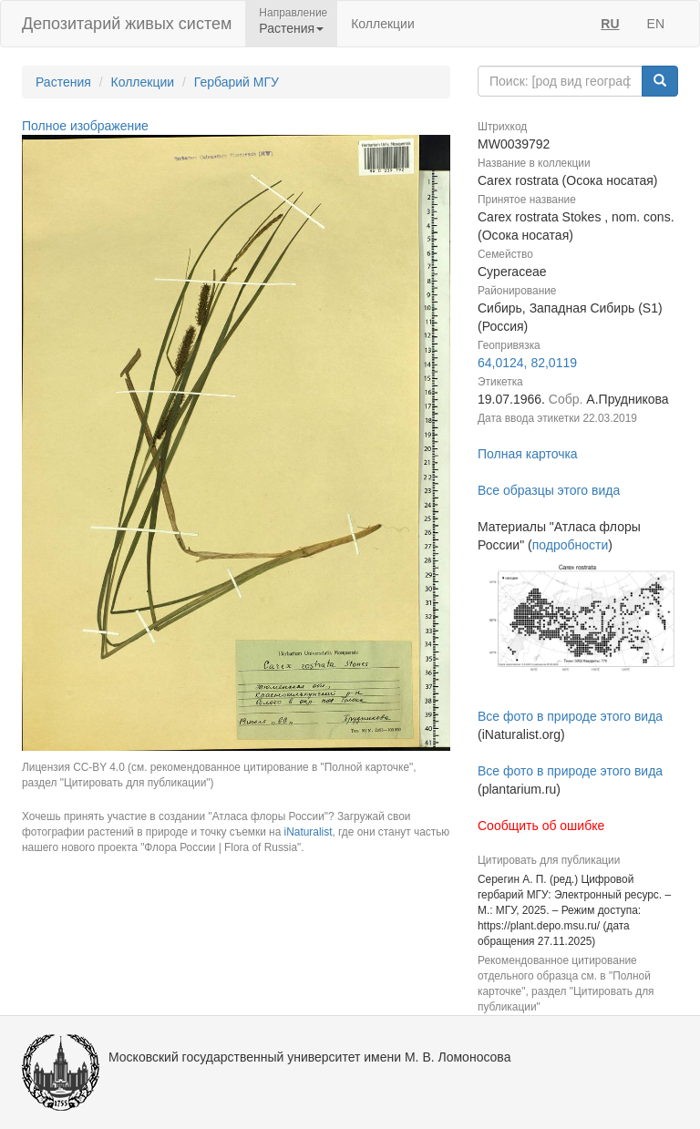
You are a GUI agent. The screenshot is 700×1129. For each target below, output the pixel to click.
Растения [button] (291, 28)
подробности (570, 545)
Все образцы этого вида (549, 490)
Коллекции (383, 23)
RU (610, 23)
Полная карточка (528, 453)
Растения (63, 82)
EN (655, 23)
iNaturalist (308, 832)
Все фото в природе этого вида (570, 716)
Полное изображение (85, 125)
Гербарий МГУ (236, 82)
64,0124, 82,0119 (527, 362)
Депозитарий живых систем (127, 24)
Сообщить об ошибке (541, 825)
